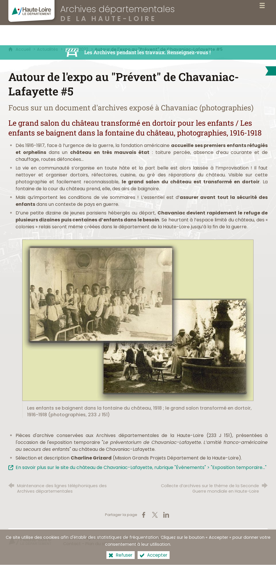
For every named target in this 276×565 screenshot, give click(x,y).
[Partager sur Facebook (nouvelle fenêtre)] (144, 515)
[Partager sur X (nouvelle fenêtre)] (155, 515)
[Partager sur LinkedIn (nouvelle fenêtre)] (166, 515)
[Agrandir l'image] (138, 320)
